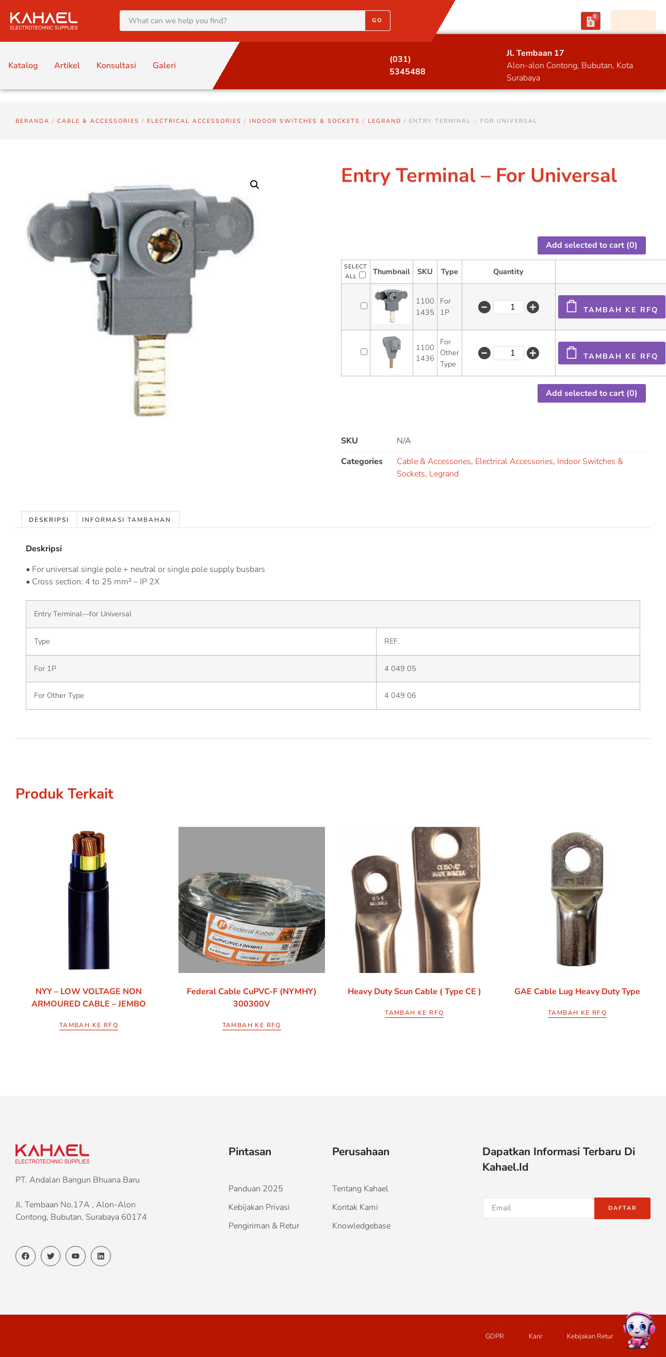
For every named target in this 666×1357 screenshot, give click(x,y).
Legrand (384, 121)
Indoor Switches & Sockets (304, 121)
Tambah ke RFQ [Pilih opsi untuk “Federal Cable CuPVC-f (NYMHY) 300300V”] (251, 1025)
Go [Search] (377, 20)
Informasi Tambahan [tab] (126, 520)
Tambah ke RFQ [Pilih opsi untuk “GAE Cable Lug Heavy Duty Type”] (577, 1013)
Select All (355, 271)
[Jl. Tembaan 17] (487, 54)
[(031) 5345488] (370, 60)
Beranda (32, 121)
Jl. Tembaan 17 (535, 53)
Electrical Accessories (194, 121)
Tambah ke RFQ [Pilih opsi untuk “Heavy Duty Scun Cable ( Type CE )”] (414, 1013)
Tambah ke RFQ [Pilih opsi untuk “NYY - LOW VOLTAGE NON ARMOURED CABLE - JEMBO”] (88, 1025)
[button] (255, 184)
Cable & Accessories (98, 121)
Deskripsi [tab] (49, 520)
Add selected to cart (592, 245)
